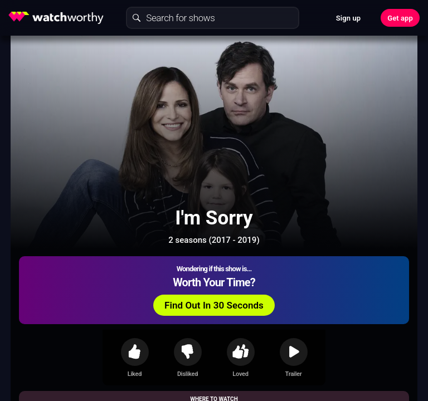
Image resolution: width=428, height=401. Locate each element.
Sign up (348, 18)
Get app (400, 18)
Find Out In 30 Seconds (214, 305)
